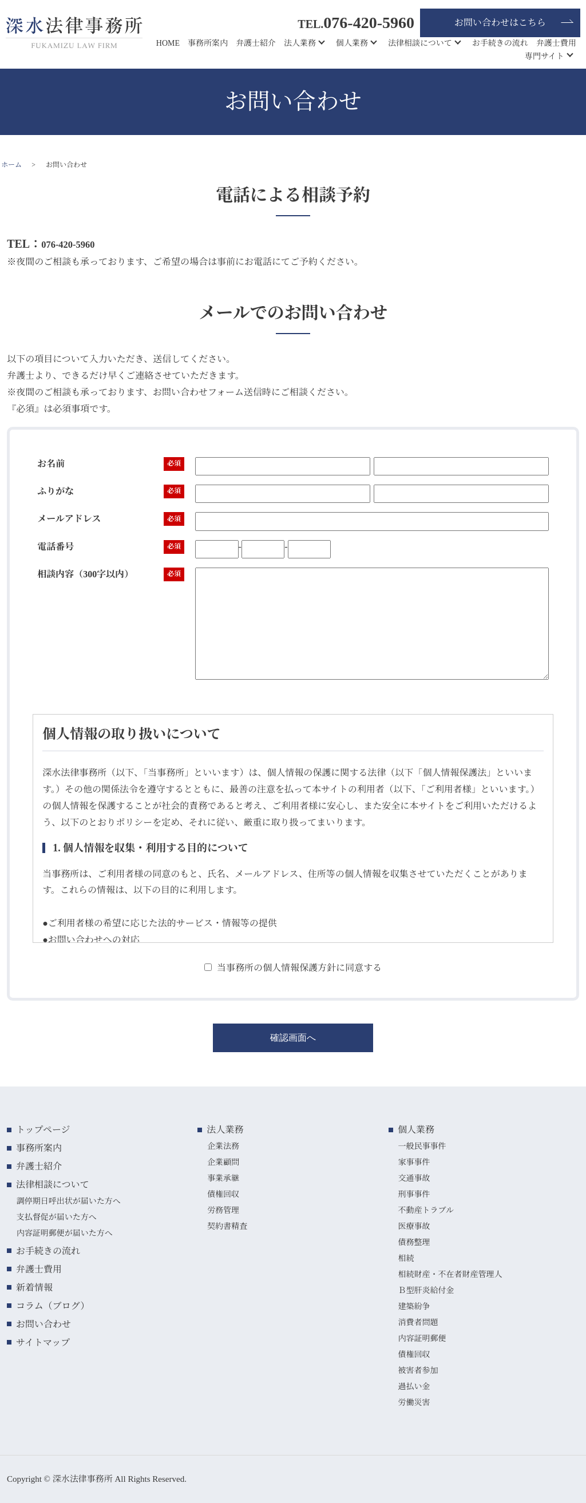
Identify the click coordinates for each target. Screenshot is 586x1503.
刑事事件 (414, 1194)
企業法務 (223, 1146)
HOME (168, 43)
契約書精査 (227, 1226)
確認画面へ (293, 1037)
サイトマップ (43, 1342)
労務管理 (223, 1210)
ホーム (11, 165)
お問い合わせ (43, 1324)
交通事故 (414, 1178)
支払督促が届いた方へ (57, 1217)
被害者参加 (418, 1370)
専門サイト (544, 56)
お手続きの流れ (500, 43)
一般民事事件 (422, 1146)
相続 (406, 1258)
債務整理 (414, 1242)
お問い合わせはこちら (500, 22)
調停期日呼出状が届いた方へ (69, 1201)
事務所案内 (208, 43)
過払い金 (414, 1386)
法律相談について (420, 43)
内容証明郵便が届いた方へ (65, 1233)
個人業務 (352, 43)
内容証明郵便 (422, 1338)
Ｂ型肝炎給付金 (426, 1290)
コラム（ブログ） (52, 1306)
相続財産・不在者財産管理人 (450, 1274)
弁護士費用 (556, 43)
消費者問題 (418, 1322)
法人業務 (300, 43)
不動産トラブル (425, 1210)
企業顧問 (223, 1162)
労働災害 (414, 1402)
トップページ (43, 1130)
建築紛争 (414, 1306)
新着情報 (34, 1287)
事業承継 (223, 1178)
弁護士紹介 (256, 43)
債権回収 (223, 1194)
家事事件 (414, 1162)
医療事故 (414, 1226)
